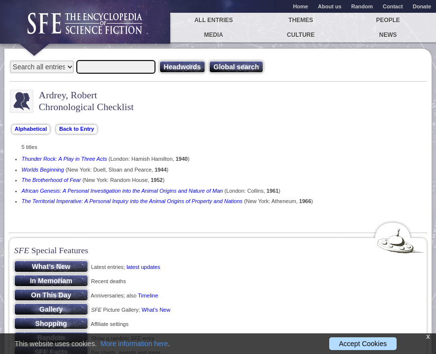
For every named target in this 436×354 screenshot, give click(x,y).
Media (213, 34)
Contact (393, 6)
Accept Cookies (363, 344)
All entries (213, 20)
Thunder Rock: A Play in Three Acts (64, 159)
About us (330, 6)
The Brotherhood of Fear (51, 180)
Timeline (148, 295)
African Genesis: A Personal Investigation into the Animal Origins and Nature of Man (122, 191)
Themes (300, 20)
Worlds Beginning (43, 170)
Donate (422, 6)
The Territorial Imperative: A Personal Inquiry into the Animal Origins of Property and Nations (132, 201)
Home (301, 6)
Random (362, 6)
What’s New (156, 310)
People (388, 20)
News (388, 34)
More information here (134, 344)
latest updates (143, 267)
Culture (300, 34)
